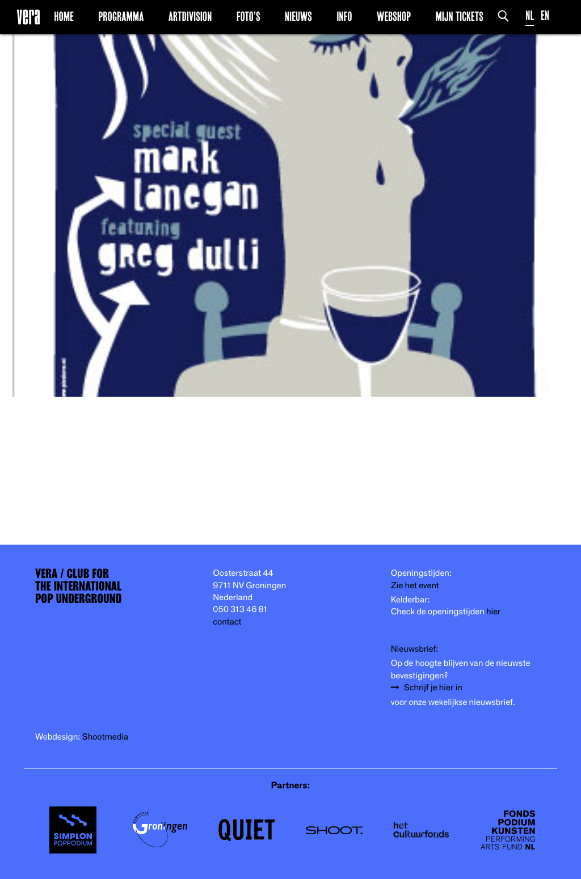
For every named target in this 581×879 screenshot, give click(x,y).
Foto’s (248, 16)
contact (227, 622)
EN (545, 15)
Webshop (394, 16)
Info (344, 16)
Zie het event (415, 586)
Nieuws (298, 16)
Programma (121, 16)
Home (64, 16)
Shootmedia (105, 737)
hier (493, 612)
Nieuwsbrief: (415, 649)
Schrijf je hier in (433, 688)
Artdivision (190, 16)
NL (529, 15)
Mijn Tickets (459, 16)
